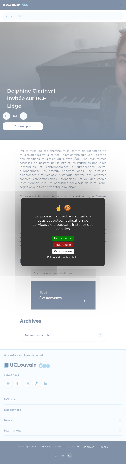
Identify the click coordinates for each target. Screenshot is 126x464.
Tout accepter (63, 238)
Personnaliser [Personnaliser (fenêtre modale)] (63, 251)
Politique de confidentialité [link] (63, 257)
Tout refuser (63, 244)
